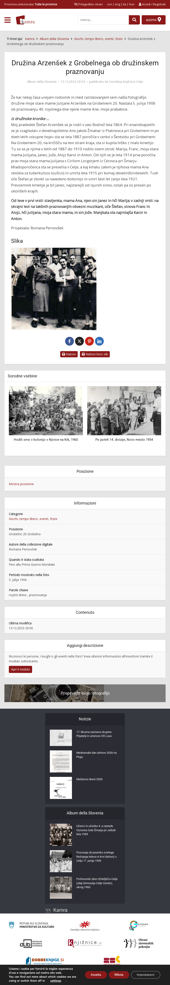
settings (61, 981)
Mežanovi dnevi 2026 (90, 780)
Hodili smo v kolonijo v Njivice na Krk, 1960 (46, 440)
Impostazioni (144, 973)
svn (109, 4)
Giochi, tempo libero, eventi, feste (33, 519)
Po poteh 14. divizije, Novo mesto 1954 (124, 440)
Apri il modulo (20, 669)
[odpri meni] (7, 20)
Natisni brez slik (95, 354)
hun (131, 4)
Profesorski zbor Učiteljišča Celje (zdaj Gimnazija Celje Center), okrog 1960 (94, 884)
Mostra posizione (21, 484)
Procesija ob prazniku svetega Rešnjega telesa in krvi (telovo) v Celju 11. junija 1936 (98, 858)
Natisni (69, 354)
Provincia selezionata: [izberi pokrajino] (30, 4)
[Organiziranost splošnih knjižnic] (85, 925)
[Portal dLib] (31, 943)
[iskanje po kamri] (102, 19)
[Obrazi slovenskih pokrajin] (139, 943)
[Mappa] (153, 19)
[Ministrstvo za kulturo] (31, 925)
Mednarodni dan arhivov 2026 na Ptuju (97, 756)
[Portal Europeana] (138, 925)
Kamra (60, 910)
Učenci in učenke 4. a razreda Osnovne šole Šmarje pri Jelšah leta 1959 (97, 831)
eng (117, 4)
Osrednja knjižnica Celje (126, 82)
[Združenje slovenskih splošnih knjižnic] (85, 943)
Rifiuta (115, 973)
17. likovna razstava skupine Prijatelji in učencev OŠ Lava (95, 735)
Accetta (90, 973)
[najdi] (133, 19)
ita (124, 4)
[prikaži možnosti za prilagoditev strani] (88, 4)
